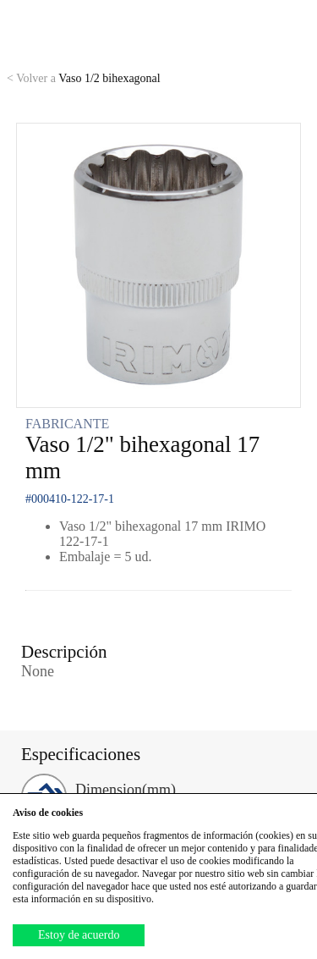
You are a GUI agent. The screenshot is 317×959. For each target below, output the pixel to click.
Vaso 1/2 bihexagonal (84, 78)
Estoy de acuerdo (78, 935)
